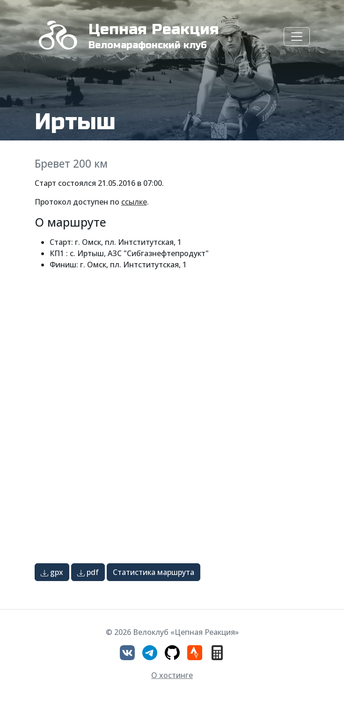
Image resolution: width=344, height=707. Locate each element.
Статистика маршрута (153, 572)
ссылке (134, 202)
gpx (52, 572)
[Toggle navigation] (297, 36)
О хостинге (172, 675)
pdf (88, 572)
